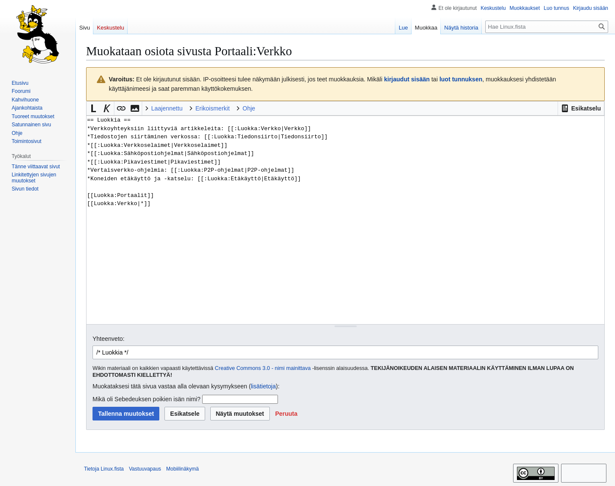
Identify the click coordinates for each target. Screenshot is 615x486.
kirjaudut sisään (407, 79)
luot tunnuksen (460, 79)
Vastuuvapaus (145, 469)
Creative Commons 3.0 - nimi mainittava (263, 368)
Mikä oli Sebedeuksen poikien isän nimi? (146, 399)
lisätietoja (263, 386)
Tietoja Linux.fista (104, 469)
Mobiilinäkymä (182, 469)
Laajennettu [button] (166, 108)
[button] (581, 108)
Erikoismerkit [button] (212, 108)
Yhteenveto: (109, 338)
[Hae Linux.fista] (546, 27)
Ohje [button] (248, 108)
